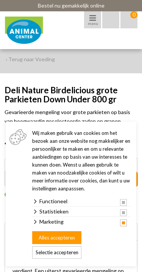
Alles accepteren (57, 238)
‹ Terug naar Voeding (30, 59)
